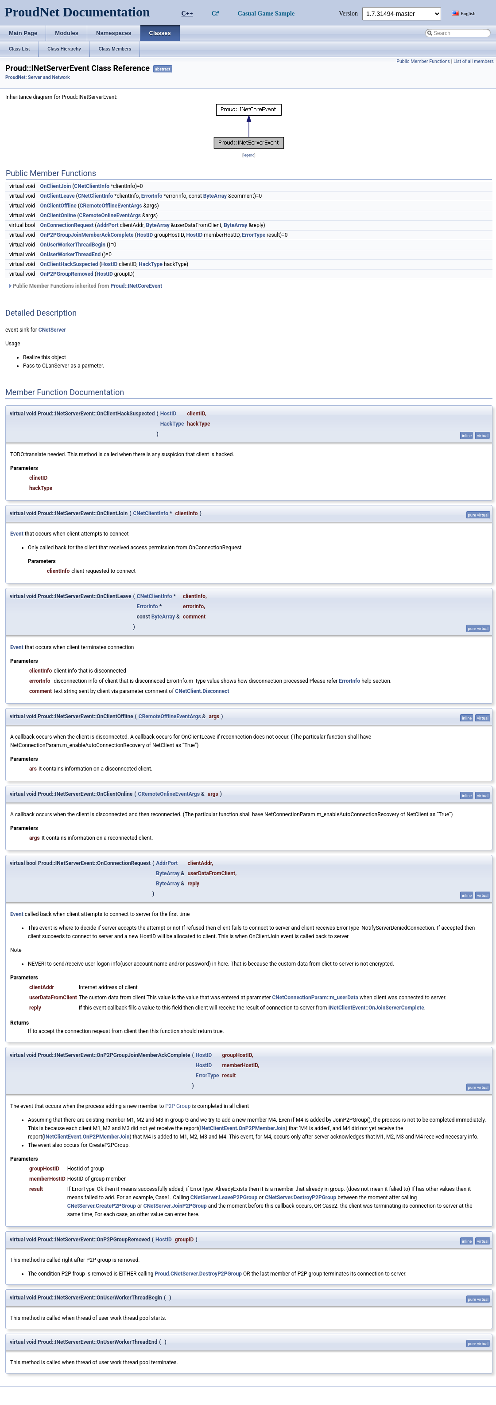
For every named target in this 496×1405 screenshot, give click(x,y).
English (468, 13)
